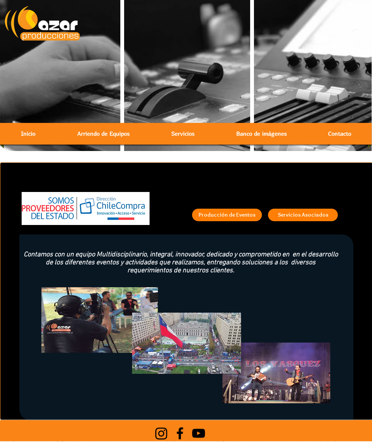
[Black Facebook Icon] (180, 433)
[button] (103, 134)
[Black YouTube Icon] (198, 433)
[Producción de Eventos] (227, 215)
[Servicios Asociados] (303, 215)
